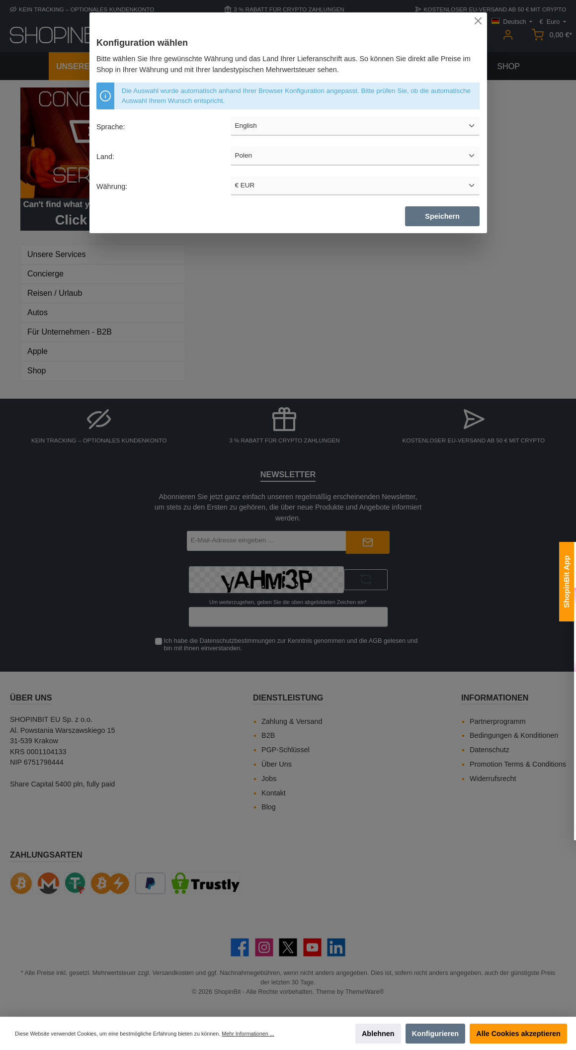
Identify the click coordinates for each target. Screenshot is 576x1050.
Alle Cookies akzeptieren (518, 1034)
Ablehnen (378, 1034)
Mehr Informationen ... (248, 1034)
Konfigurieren (435, 1034)
